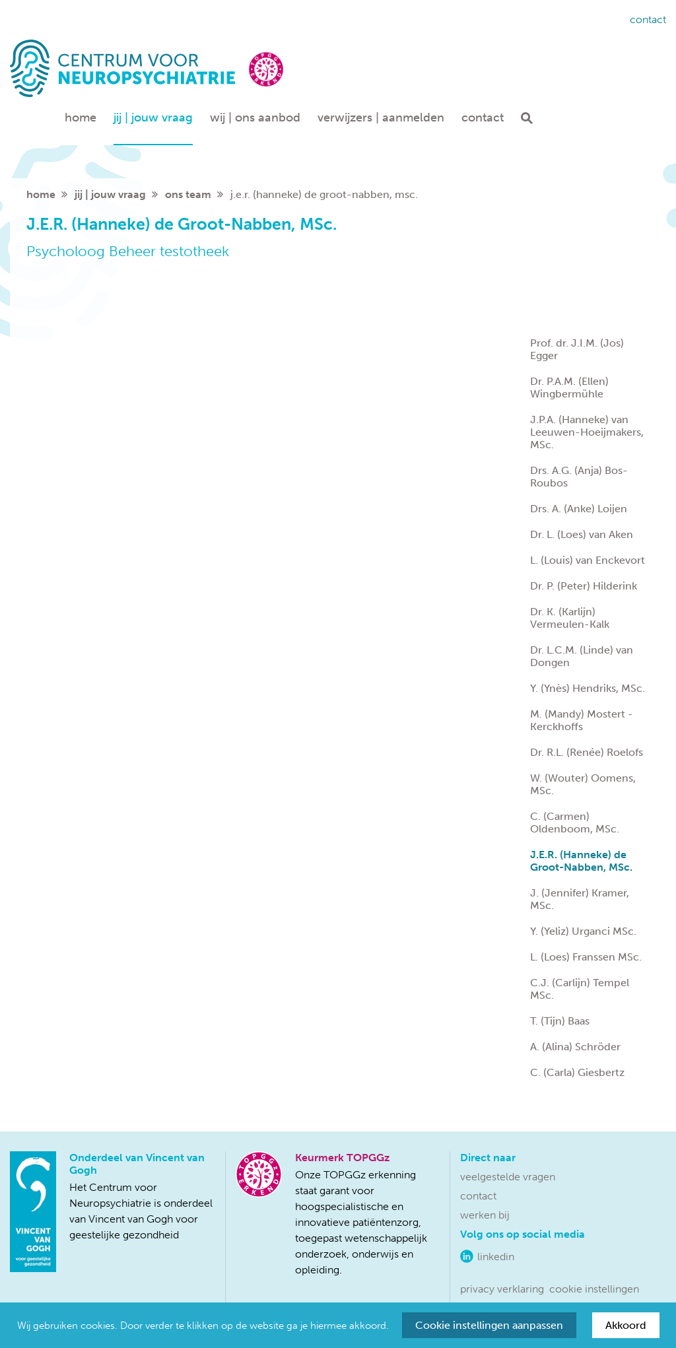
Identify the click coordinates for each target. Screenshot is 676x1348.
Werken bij (485, 1215)
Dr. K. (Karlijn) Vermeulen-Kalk (569, 617)
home (40, 194)
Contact (648, 19)
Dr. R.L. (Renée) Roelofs (586, 752)
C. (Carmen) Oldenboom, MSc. (574, 822)
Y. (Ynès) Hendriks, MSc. (587, 688)
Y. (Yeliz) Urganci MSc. (583, 931)
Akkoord (625, 1325)
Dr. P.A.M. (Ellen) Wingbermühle (569, 387)
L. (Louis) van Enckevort (587, 560)
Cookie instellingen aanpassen (489, 1325)
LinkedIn (495, 1256)
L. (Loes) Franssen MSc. (586, 957)
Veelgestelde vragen (507, 1176)
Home (80, 117)
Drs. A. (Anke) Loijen (578, 508)
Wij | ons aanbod (255, 117)
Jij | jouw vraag (153, 117)
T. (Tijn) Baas (560, 1021)
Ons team (188, 194)
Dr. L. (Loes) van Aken (581, 534)
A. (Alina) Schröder (575, 1046)
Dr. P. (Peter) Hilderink (583, 586)
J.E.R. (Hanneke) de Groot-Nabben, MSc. (581, 860)
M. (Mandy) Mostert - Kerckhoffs (581, 720)
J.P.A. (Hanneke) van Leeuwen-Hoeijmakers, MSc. (587, 432)
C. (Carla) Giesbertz (577, 1072)
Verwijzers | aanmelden (381, 117)
